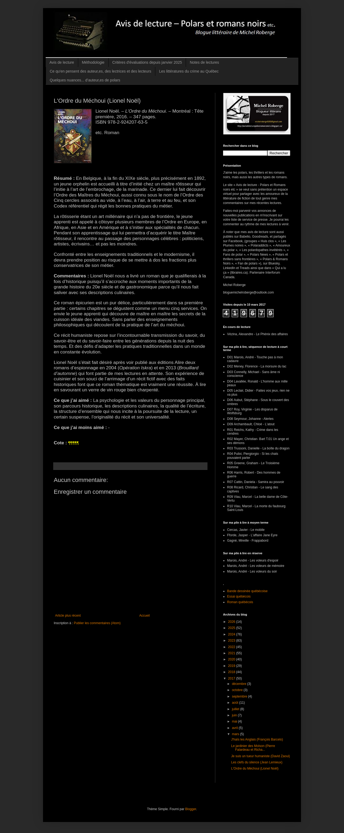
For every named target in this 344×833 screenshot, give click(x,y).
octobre (237, 690)
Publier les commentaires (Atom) (97, 623)
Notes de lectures (204, 62)
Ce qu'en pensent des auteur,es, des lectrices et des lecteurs (100, 71)
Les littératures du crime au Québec (189, 71)
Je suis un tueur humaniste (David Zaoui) (260, 756)
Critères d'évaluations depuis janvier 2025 (147, 62)
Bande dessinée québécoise (247, 591)
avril (235, 728)
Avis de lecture (61, 62)
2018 (232, 672)
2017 (232, 678)
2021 (232, 653)
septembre (240, 696)
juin (235, 715)
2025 (232, 628)
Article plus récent (68, 615)
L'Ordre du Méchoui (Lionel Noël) (254, 768)
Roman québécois (240, 602)
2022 (232, 647)
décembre (239, 684)
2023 (232, 640)
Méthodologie (93, 62)
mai (235, 721)
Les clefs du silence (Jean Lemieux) (256, 762)
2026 (232, 622)
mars (236, 734)
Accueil (144, 615)
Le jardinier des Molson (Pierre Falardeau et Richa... (253, 748)
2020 (232, 659)
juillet (236, 709)
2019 (232, 666)
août (235, 703)
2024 (232, 634)
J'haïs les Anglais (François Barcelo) (257, 739)
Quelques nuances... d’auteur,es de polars (85, 80)
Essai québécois (238, 596)
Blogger (190, 809)
